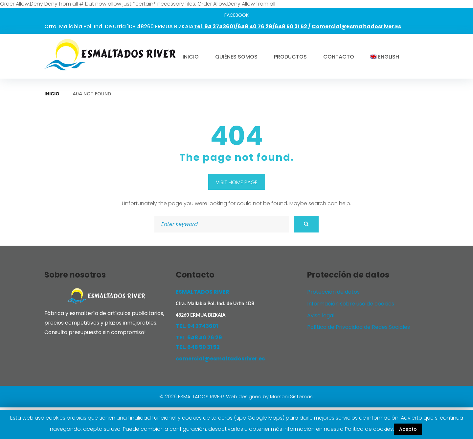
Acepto (408, 429)
